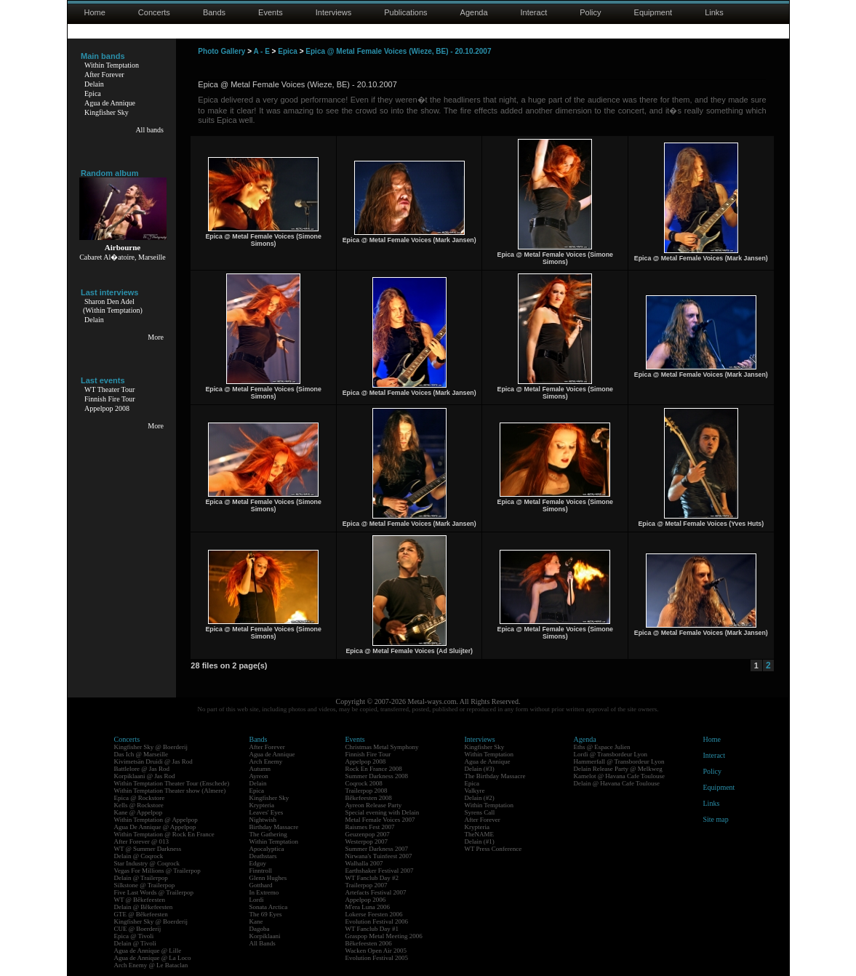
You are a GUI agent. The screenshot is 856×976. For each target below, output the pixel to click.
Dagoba (259, 928)
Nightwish (263, 819)
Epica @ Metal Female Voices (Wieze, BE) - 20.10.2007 (398, 51)
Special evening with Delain (382, 812)
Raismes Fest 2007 (370, 827)
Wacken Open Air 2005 (376, 950)
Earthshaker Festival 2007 (379, 870)
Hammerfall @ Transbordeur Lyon (619, 761)
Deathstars (263, 856)
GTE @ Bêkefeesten (141, 914)
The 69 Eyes (265, 914)
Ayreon (258, 776)
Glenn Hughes (268, 877)
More (156, 337)
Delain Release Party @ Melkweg (618, 768)
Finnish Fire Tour (109, 399)
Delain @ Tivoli (135, 943)
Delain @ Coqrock (139, 856)
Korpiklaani (265, 936)
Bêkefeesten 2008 (368, 797)
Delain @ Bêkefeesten (143, 907)
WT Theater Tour (109, 389)
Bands (214, 12)
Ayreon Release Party (373, 805)
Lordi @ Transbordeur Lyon (611, 754)
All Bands (262, 943)
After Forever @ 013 (141, 841)
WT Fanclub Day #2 (372, 877)
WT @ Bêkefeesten (140, 899)
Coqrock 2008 (364, 783)
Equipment (653, 12)
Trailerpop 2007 (366, 885)
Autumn (260, 768)
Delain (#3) (480, 768)
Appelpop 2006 (365, 899)
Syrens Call (480, 812)
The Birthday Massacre (495, 776)
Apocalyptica (266, 848)
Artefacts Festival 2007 (376, 892)
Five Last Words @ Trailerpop (153, 892)
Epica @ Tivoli (134, 936)
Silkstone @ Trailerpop (144, 885)
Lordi (256, 899)
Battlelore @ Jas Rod (142, 768)
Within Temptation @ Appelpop (156, 819)
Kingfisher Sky (106, 112)
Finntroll (261, 870)
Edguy (258, 863)
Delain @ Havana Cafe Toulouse (617, 783)
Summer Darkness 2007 (377, 848)
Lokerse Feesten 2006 (374, 914)
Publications (405, 12)
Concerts (154, 12)
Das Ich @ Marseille (141, 754)
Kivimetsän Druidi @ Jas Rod (153, 761)
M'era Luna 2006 (368, 907)
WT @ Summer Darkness (148, 848)
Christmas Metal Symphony (382, 747)
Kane (256, 921)
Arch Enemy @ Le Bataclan (151, 965)
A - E (261, 51)
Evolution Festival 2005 (377, 957)
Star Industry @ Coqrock (147, 863)
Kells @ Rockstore (139, 805)
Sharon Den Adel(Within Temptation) (113, 305)
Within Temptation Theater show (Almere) (170, 790)
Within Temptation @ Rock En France (164, 834)
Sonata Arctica (268, 907)
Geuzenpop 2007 (367, 834)
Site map (716, 819)
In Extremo (264, 892)
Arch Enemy (266, 761)
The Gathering (268, 834)
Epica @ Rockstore (139, 797)
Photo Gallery (221, 51)
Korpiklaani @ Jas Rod (144, 776)
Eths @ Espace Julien (602, 747)
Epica (92, 93)
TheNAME (480, 834)
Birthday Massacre (274, 827)
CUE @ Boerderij (137, 928)
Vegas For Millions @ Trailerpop (157, 870)
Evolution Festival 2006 (377, 921)
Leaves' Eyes (266, 812)
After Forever (104, 75)
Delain (94, 84)
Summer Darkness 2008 (377, 776)
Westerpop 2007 (366, 841)
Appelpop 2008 (106, 408)
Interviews (334, 12)
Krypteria (261, 805)
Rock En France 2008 (373, 768)
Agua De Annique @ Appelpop (155, 827)
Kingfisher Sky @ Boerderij (151, 747)
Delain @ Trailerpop (141, 877)
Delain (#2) (480, 797)
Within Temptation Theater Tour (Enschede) (172, 783)
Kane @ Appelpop (138, 812)
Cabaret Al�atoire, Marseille (122, 257)
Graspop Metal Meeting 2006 (384, 936)
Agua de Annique (109, 103)
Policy (590, 12)
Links (714, 12)
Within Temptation (111, 65)
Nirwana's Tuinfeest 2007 (378, 856)
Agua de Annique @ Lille (148, 950)
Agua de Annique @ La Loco (152, 957)
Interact (534, 12)
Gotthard (261, 885)
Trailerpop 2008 (366, 790)
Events (270, 12)
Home (94, 12)
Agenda (474, 12)
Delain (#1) (480, 841)
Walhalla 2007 (364, 863)
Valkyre (475, 790)
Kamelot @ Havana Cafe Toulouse (619, 776)
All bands (149, 130)
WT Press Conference (493, 848)
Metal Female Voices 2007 (380, 819)
